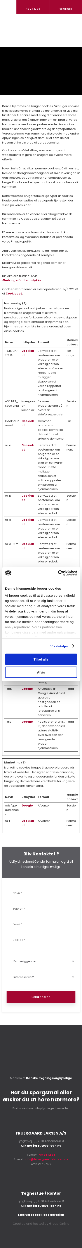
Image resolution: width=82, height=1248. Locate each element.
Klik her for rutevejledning (41, 1146)
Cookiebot (14, 293)
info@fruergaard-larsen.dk (46, 1159)
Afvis (41, 672)
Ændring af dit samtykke (21, 280)
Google (27, 689)
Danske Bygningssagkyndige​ (49, 1078)
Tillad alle (40, 659)
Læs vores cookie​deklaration (41, 1215)
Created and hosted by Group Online (41, 1223)
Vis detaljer (59, 646)
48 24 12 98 (47, 1155)
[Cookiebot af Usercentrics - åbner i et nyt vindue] (58, 573)
